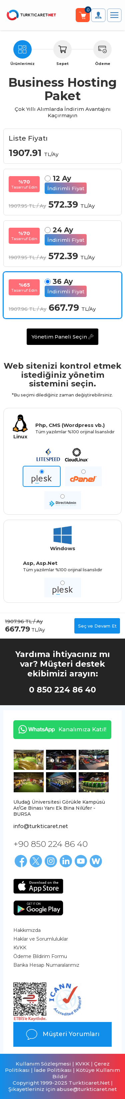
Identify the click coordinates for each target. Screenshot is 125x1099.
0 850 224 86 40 (62, 689)
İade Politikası (53, 1070)
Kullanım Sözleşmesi (43, 1063)
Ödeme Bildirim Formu (40, 956)
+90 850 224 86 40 (50, 844)
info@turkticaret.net (40, 826)
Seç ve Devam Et (97, 626)
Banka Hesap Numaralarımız (46, 965)
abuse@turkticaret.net (87, 1089)
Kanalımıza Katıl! (59, 729)
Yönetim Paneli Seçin (62, 337)
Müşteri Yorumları (62, 1034)
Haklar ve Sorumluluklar (40, 939)
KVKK (19, 948)
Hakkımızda (27, 930)
